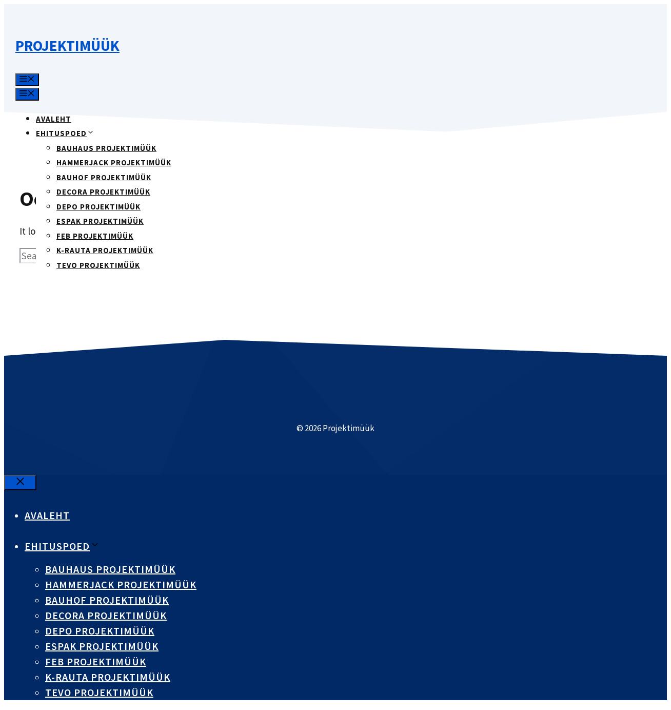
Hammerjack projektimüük (113, 162)
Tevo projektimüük (98, 265)
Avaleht (53, 119)
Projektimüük (67, 45)
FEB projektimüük (94, 236)
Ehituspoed (65, 133)
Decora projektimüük (103, 192)
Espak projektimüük (100, 221)
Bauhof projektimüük (103, 177)
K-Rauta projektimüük (104, 250)
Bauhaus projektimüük (106, 148)
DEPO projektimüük (98, 207)
